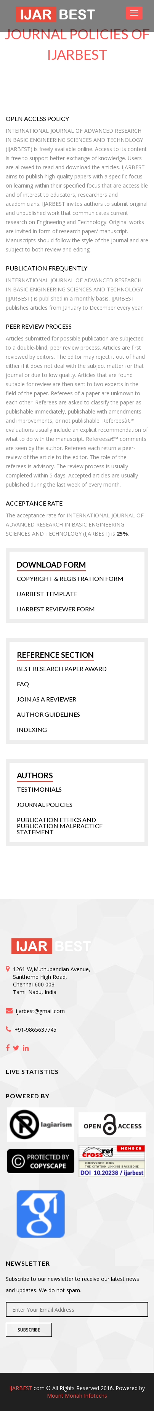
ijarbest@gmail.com (40, 1011)
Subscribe (29, 1330)
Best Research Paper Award (62, 669)
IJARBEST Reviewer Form (56, 609)
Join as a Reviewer (46, 699)
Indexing (32, 730)
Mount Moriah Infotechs (77, 1395)
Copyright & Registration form (70, 579)
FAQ (23, 684)
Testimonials (39, 789)
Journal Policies (44, 805)
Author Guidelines (48, 714)
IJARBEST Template (47, 594)
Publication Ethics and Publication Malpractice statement (60, 826)
